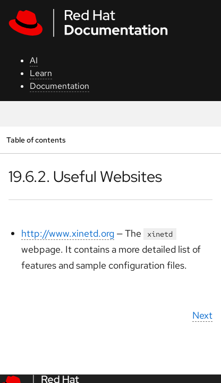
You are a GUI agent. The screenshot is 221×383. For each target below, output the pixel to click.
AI (34, 60)
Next (202, 315)
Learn (41, 73)
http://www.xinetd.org (67, 233)
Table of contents (36, 140)
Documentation (59, 85)
